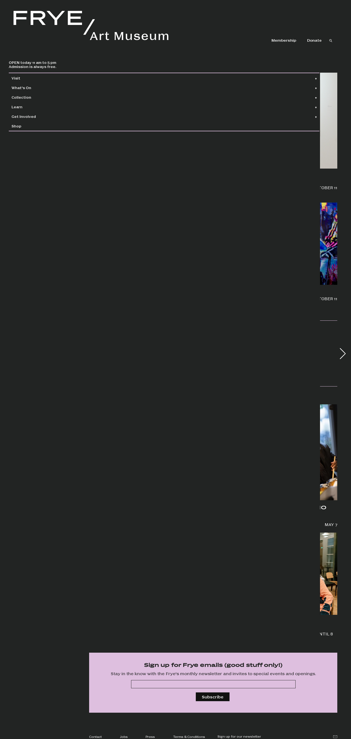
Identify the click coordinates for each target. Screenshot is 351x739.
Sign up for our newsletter (239, 736)
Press (150, 736)
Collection (33, 97)
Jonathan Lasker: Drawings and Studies (250, 185)
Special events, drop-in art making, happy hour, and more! (249, 631)
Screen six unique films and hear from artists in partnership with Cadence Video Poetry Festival (124, 632)
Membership (283, 40)
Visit (27, 78)
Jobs (124, 736)
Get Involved (35, 116)
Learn (28, 107)
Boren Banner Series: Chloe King (251, 298)
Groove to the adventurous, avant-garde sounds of (249, 519)
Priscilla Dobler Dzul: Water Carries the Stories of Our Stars (123, 171)
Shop (28, 126)
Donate (314, 40)
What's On (33, 88)
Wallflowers (101, 298)
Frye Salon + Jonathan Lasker (120, 500)
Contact (95, 736)
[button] (342, 354)
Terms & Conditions (189, 736)
